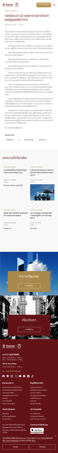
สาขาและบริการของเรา (37, 416)
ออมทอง (5, 398)
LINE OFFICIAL (29, 140)
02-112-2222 (13, 371)
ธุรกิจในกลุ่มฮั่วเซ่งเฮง (9, 416)
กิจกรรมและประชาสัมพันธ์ (38, 395)
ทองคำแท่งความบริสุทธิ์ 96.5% (12, 387)
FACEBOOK (10, 140)
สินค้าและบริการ (8, 383)
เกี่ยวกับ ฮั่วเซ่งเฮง (8, 409)
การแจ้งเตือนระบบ (35, 398)
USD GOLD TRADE (8, 393)
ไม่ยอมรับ (42, 447)
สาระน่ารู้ (33, 401)
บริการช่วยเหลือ (35, 409)
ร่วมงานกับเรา (6, 419)
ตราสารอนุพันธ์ (7, 401)
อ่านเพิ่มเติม (29, 286)
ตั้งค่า (34, 441)
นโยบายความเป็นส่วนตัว (10, 441)
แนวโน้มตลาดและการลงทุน (38, 390)
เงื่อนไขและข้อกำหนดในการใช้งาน (12, 427)
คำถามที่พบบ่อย (35, 413)
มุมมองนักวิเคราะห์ (36, 387)
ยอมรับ (15, 447)
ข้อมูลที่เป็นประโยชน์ (36, 383)
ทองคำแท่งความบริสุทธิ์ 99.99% (12, 390)
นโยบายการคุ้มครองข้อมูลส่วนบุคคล (13, 424)
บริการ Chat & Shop (8, 403)
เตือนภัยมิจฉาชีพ (35, 403)
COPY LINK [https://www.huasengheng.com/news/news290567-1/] (42, 140)
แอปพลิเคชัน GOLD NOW (10, 395)
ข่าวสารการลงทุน (35, 393)
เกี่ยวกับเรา (5, 413)
